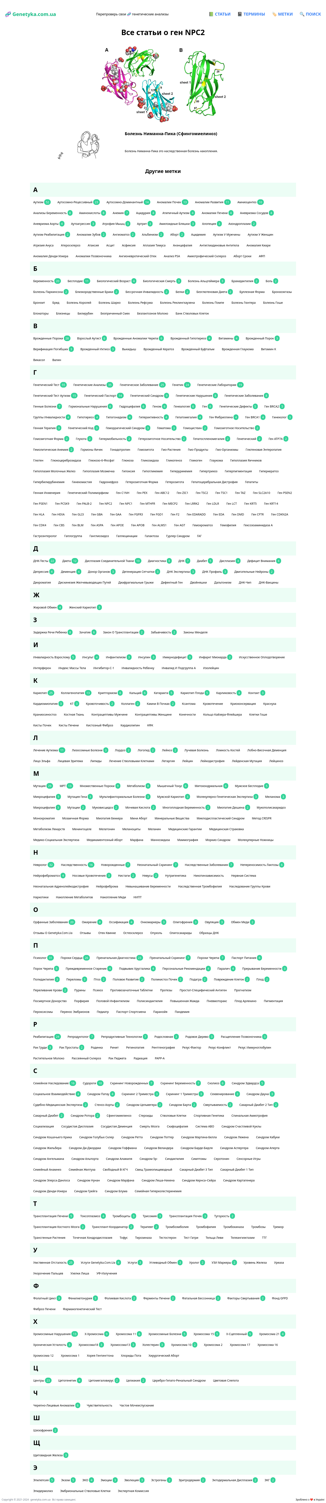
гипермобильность (115, 439)
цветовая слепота (226, 1380)
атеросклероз (71, 245)
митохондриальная (211, 786)
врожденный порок (263, 338)
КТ (74, 703)
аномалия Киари (259, 245)
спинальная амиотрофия (249, 1115)
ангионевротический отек (138, 256)
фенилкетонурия (83, 1298)
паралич (226, 968)
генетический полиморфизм (88, 493)
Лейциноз (276, 761)
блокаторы (41, 313)
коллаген (130, 703)
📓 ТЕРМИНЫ (251, 14)
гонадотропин (120, 450)
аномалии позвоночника (94, 256)
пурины (80, 990)
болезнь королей (79, 303)
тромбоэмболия (177, 1227)
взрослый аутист (92, 338)
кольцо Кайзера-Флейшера (223, 714)
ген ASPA (97, 525)
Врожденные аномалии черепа (139, 338)
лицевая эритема (71, 761)
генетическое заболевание (142, 385)
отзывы (86, 933)
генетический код (83, 428)
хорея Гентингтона (100, 1355)
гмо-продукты (198, 450)
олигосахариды (181, 933)
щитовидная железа (50, 1455)
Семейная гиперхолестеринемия (158, 1191)
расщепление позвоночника (244, 1036)
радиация (141, 1058)
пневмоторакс (217, 1001)
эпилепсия (43, 1480)
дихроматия (42, 582)
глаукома (217, 460)
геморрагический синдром (128, 428)
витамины (229, 338)
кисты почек (42, 725)
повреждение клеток (232, 979)
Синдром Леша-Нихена (158, 1180)
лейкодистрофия (212, 761)
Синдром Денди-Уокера (50, 1191)
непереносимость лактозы (262, 865)
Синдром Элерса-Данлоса (52, 1180)
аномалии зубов (91, 234)
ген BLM (78, 525)
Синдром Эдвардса (248, 1083)
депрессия (43, 571)
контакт (256, 693)
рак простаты (71, 1047)
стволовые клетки (173, 1115)
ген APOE (118, 525)
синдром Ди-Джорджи (85, 1148)
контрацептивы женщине (153, 714)
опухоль (156, 933)
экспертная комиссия (134, 1491)
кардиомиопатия (48, 703)
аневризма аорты (48, 223)
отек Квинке (107, 933)
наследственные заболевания (209, 865)
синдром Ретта (132, 1137)
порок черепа (46, 968)
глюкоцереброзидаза (66, 460)
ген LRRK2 (192, 503)
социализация (44, 1126)
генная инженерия (47, 493)
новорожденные (116, 865)
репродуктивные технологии (124, 1036)
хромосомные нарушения (55, 1334)
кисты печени (69, 725)
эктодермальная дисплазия (235, 1480)
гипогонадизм (119, 417)
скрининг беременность (181, 1083)
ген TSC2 (202, 493)
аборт (177, 234)
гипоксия (129, 471)
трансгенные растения (49, 1238)
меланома (275, 796)
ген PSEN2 (285, 493)
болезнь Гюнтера (243, 303)
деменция (71, 571)
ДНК (184, 561)
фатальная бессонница (201, 1298)
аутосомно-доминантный (128, 202)
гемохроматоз (203, 525)
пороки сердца (75, 958)
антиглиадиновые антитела (220, 245)
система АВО (205, 1126)
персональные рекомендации (186, 968)
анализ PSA (172, 256)
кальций (138, 693)
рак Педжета (118, 1058)
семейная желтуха (82, 1169)
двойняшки (198, 582)
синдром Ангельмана (49, 1159)
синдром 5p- (149, 1159)
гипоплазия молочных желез (54, 471)
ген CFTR (257, 514)
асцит (110, 245)
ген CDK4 (40, 525)
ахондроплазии (242, 223)
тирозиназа (143, 1238)
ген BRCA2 (274, 406)
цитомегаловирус (104, 1380)
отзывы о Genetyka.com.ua (53, 933)
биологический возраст (116, 281)
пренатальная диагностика (119, 958)
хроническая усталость (52, 1345)
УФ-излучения (107, 1273)
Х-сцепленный (239, 1334)
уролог (197, 1262)
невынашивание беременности (149, 886)
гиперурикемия (181, 471)
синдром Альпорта (85, 1159)
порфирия (82, 1001)
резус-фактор (192, 1047)
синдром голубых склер (97, 1137)
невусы (150, 875)
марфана (137, 840)
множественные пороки (100, 786)
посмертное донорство (50, 1001)
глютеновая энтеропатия (264, 450)
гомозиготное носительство (237, 428)
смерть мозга (150, 1126)
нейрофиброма (107, 886)
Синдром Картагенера (239, 1180)
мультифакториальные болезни (125, 796)
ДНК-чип (245, 582)
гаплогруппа (73, 536)
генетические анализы (93, 385)
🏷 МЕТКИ (282, 14)
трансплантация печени (53, 1216)
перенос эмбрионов (75, 1012)
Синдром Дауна (261, 1094)
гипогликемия (152, 471)
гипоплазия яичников (246, 460)
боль (272, 281)
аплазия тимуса (155, 245)
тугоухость (224, 1216)
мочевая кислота (140, 807)
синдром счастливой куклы (241, 1126)
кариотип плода (195, 693)
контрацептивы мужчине (109, 714)
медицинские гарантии (185, 829)
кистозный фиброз (100, 725)
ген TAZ (240, 493)
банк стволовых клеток (193, 313)
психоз (98, 990)
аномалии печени (217, 213)
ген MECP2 (170, 503)
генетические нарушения (197, 395)
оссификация (121, 922)
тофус (124, 1238)
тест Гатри (191, 1238)
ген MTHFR (148, 503)
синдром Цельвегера (144, 1105)
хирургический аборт (164, 1355)
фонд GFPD (280, 1298)
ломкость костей (228, 750)
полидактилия (46, 979)
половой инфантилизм (113, 1001)
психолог (43, 958)
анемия (121, 213)
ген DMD (238, 514)
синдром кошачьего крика (53, 1137)
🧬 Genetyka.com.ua (30, 14)
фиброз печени (44, 1309)
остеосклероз (133, 933)
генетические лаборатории (220, 385)
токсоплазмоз (93, 1216)
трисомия (153, 1216)
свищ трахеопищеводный (154, 1169)
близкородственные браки (97, 292)
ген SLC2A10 (262, 493)
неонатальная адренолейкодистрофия (61, 886)
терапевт (149, 1227)
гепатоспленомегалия (211, 439)
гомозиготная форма (51, 439)
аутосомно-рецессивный (78, 202)
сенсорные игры (249, 1159)
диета (70, 561)
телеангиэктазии (243, 1238)
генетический (249, 439)
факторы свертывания (246, 1298)
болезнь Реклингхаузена (178, 303)
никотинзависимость (209, 876)
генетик (181, 385)
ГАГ (200, 536)
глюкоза (128, 460)
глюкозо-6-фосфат (102, 460)
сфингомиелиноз (119, 1115)
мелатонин (107, 829)
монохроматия (44, 818)
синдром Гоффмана (122, 1148)
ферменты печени (159, 1298)
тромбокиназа (233, 1227)
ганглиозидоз (99, 536)
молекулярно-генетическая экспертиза (227, 796)
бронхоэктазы (282, 292)
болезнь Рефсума (140, 303)
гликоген (196, 460)
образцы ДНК (209, 933)
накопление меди (113, 897)
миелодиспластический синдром (221, 818)
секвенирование (225, 1094)
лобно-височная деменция (267, 750)
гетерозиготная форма (142, 482)
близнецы (63, 313)
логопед (146, 750)
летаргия (168, 761)
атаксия (94, 245)
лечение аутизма (49, 750)
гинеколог (282, 417)
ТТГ (265, 1238)
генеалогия (184, 406)
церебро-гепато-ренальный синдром (179, 1380)
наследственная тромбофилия (200, 886)
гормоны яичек (91, 450)
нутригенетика (176, 876)
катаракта (164, 693)
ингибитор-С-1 (104, 668)
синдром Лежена (236, 1137)
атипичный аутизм (178, 213)
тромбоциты (124, 1216)
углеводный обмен (166, 1262)
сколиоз (216, 1083)
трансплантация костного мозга (59, 1227)
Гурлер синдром (178, 536)
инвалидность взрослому (54, 657)
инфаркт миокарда (215, 657)
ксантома (189, 704)
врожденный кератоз (159, 349)
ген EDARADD (196, 514)
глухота (84, 439)
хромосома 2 (213, 1345)
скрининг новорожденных (132, 1083)
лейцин (188, 761)
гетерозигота (175, 482)
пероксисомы (43, 1012)
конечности (187, 714)
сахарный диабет (48, 1115)
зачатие (87, 632)
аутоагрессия (83, 223)
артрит (145, 223)
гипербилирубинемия (49, 482)
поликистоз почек (167, 979)
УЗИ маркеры (224, 1262)
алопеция (212, 223)
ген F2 (175, 514)
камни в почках (161, 703)
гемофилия (228, 525)
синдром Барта (183, 1105)
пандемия (182, 1012)
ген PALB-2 (85, 503)
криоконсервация (243, 704)
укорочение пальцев (48, 1273)
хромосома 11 (129, 1334)
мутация (43, 786)
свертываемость (218, 1105)
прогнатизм (243, 990)
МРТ (66, 786)
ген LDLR (213, 503)
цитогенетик (70, 1380)
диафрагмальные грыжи (136, 582)
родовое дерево (199, 1036)
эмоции (109, 1480)
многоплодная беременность (187, 807)
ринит (115, 1047)
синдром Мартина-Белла (199, 1137)
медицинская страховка (226, 829)
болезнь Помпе (213, 303)
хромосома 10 (184, 1345)
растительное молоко (49, 1058)
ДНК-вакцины (269, 582)
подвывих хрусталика (137, 968)
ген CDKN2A (280, 514)
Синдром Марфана (121, 1180)
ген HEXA (58, 514)
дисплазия (230, 561)
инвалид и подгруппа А (179, 668)
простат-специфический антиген (203, 990)
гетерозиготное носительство (162, 439)
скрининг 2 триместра (140, 1094)
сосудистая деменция (117, 1126)
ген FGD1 (157, 514)
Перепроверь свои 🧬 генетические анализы (132, 14)
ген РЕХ (142, 493)
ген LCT (232, 503)
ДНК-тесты (44, 561)
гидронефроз (109, 482)
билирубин (86, 313)
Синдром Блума (116, 1191)
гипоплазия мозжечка (99, 471)
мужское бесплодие (252, 786)
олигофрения (185, 922)
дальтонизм (223, 582)
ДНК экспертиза (181, 571)
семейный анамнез (47, 1169)
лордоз (123, 750)
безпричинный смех (116, 313)
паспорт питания (247, 958)
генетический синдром (149, 395)
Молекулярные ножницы (256, 840)
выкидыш (129, 349)
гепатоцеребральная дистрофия (214, 482)
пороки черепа (211, 958)
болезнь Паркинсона (51, 292)
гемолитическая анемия (53, 449)
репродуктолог (81, 1036)
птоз (100, 979)
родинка (97, 1047)
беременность (47, 281)
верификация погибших (53, 349)
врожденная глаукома (238, 349)
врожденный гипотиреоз (191, 338)
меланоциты (131, 829)
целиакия (136, 1380)
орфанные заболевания (54, 922)
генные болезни (47, 406)
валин (57, 360)
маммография (188, 840)
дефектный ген (172, 582)
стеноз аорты (107, 1105)
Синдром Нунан (89, 1180)
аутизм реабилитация (51, 234)
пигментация (274, 1001)
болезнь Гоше (273, 303)
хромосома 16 (268, 1345)
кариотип (43, 693)
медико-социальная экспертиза (56, 840)
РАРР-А (160, 1058)
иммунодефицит (177, 657)
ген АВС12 (162, 493)
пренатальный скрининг (170, 958)
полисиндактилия (150, 1001)
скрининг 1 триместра (185, 1094)
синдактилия (175, 1159)
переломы (76, 979)
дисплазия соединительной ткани (113, 561)
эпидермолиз (43, 1491)
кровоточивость (100, 703)
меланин (155, 829)
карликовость (229, 693)
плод (262, 979)
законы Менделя (195, 632)
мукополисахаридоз (271, 807)
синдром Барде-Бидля (197, 1148)
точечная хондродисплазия (93, 1238)
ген (207, 406)
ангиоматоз (124, 234)
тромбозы (258, 1227)
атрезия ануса (43, 245)
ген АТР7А (278, 439)
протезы (166, 990)
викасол (39, 360)
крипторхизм (110, 693)
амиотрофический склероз (207, 256)
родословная (166, 1036)
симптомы (199, 1159)
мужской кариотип (173, 796)
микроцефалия (47, 796)
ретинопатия (135, 1047)
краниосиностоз (45, 714)
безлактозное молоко (153, 313)
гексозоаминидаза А (258, 525)
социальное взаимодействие (57, 1094)
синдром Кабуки (268, 1137)
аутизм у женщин (261, 234)
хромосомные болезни (167, 1334)
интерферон (42, 668)
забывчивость (164, 632)
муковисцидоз (105, 807)
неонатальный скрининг (157, 865)
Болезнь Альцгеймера (206, 281)
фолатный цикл (47, 1298)
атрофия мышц (116, 223)
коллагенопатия (76, 693)
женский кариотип (85, 607)
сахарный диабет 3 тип (197, 1169)
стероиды (146, 1115)
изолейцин (211, 668)
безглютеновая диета (214, 292)
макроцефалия (47, 807)
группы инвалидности (52, 417)
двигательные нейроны (254, 571)
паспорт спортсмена (131, 1012)
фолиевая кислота (121, 1298)
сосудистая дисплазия (77, 1126)
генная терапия (47, 428)
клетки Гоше (258, 714)
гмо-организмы (227, 450)
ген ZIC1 (183, 493)
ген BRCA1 (255, 417)
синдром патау (101, 1094)
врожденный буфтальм (198, 349)
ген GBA (97, 514)
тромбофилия (206, 1227)
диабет (205, 561)
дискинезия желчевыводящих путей (85, 582)
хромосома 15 (207, 1334)
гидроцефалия (132, 406)
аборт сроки (242, 256)
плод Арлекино (246, 1001)
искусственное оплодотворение (262, 657)
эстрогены (161, 1480)
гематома (167, 428)
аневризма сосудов (257, 213)
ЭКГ (269, 1480)
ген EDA (219, 514)
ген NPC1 (126, 503)
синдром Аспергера (234, 1148)
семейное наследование (54, 1083)
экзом (68, 1480)
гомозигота (146, 450)
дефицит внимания (264, 561)
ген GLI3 (78, 514)
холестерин (153, 1345)
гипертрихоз (209, 471)
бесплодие (79, 281)
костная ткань (74, 714)
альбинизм (153, 234)
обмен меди (243, 922)
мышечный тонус (172, 786)
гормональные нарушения (91, 406)
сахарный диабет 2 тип (258, 1105)
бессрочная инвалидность (147, 292)
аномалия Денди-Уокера (51, 256)
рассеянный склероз (87, 1058)
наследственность (77, 865)
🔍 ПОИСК (310, 14)
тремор (278, 1227)
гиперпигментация (239, 471)
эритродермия (192, 1480)
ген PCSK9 (62, 503)
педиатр (103, 1012)
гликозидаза (150, 460)
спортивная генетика (209, 1115)
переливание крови (50, 990)
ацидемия (198, 234)
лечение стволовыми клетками (132, 761)
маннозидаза (161, 840)
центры (42, 1380)
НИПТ (137, 897)
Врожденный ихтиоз (97, 349)
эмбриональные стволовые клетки (85, 1491)
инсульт (90, 657)
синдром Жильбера (47, 1148)
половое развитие (128, 979)
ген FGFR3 (136, 514)
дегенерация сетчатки (141, 571)
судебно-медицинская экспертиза (60, 1105)
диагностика (160, 561)
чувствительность (100, 1405)
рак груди (43, 1047)
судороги (93, 1083)
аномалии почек (172, 202)
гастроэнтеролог (45, 536)
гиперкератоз (269, 471)
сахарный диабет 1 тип (237, 1169)
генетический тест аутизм (55, 395)
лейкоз (170, 750)
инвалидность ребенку (138, 668)
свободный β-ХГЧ (115, 1169)
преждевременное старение (89, 968)
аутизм (42, 202)
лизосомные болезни (90, 750)
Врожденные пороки (51, 338)
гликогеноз (174, 460)
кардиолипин (131, 725)
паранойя (160, 1012)
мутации (76, 807)
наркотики (41, 897)
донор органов (102, 571)
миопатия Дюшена (233, 807)
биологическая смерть (162, 281)
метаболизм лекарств (49, 829)
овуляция (214, 922)
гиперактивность (154, 417)
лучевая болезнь (196, 750)
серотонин (222, 1159)
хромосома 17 (240, 1345)
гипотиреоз (88, 417)
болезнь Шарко (110, 303)
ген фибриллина (223, 417)
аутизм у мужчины (227, 234)
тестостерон (168, 1238)
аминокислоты (92, 213)
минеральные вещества (172, 818)
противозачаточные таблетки (131, 990)
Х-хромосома (97, 1334)
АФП (262, 256)
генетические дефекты (238, 406)
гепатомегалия (189, 417)
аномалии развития (213, 202)
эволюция (134, 1480)
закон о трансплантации (123, 632)
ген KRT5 (250, 503)
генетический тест (50, 385)
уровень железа (256, 1262)
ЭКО (88, 1480)
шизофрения (45, 1430)
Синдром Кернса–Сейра (199, 1180)
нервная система (244, 876)
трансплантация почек (188, 1216)
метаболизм (139, 786)
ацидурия (146, 213)
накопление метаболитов (75, 897)
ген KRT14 (271, 503)
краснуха (270, 704)
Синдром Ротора (85, 1115)
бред (56, 303)
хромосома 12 (43, 1355)
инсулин (147, 657)
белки (183, 292)
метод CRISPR (262, 818)
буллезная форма (252, 292)
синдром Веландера (159, 1148)
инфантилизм (118, 657)
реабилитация (47, 1036)
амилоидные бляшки (177, 223)
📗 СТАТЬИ (220, 14)
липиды (96, 761)
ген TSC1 (221, 493)
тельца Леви (215, 1238)
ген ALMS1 (159, 525)
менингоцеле (82, 829)
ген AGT (180, 525)
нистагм (127, 875)
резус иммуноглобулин (255, 1047)
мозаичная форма (75, 818)
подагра (198, 979)
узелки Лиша (80, 1273)
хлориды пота (131, 1355)
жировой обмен (47, 607)
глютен (38, 460)
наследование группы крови (250, 886)
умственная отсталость (53, 1262)
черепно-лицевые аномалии (56, 1405)
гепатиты (252, 482)
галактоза (152, 536)
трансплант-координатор (113, 1227)
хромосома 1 (70, 1355)
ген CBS (59, 525)
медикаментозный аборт (105, 840)
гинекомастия (82, 482)
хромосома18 (91, 1345)
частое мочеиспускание (137, 1405)
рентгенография (164, 1047)
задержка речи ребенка (53, 632)
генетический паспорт (103, 395)
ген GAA (116, 514)
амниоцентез (250, 202)
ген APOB (138, 525)
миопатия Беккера (109, 818)
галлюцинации (127, 536)
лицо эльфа (42, 761)
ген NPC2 (106, 503)
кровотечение (213, 704)
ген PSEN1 (40, 503)
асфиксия (129, 245)
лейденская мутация (247, 761)
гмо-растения (171, 450)
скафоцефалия (178, 1126)
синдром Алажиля (119, 1159)
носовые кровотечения (91, 875)
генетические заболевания (247, 395)
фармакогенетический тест (82, 1309)
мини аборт (139, 818)
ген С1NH (123, 493)
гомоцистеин (195, 428)
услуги (135, 1262)
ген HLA (39, 514)
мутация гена (80, 796)
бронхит (39, 303)
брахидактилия (245, 281)
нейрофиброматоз (49, 875)
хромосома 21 (272, 1334)
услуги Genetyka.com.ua (101, 1262)
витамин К (269, 349)
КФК (150, 725)
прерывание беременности (264, 968)
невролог (43, 865)
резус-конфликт (220, 1047)
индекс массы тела (72, 668)
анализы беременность (53, 213)
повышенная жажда (185, 1001)
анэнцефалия (183, 245)
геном (160, 406)
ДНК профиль (215, 571)
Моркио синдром (218, 840)
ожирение (92, 922)
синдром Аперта (268, 1148)
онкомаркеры (153, 922)
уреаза (279, 1262)
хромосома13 (123, 1345)
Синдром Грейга (86, 1191)
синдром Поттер (162, 1137)
